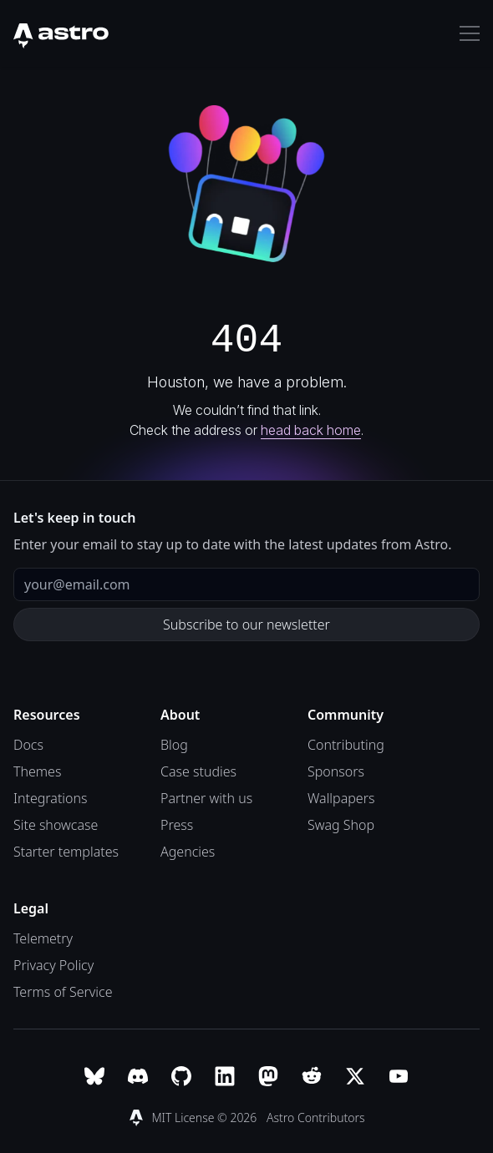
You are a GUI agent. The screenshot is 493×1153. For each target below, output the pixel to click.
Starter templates (66, 851)
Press (176, 825)
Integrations (50, 798)
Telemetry (43, 938)
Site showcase (55, 825)
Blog (174, 745)
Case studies (198, 771)
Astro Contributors (316, 1117)
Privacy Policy (53, 965)
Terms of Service (63, 992)
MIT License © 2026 (205, 1117)
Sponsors (335, 771)
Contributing (345, 745)
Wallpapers (340, 798)
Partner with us (206, 798)
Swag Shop (340, 825)
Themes (37, 771)
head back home (311, 430)
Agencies (187, 851)
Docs (28, 745)
